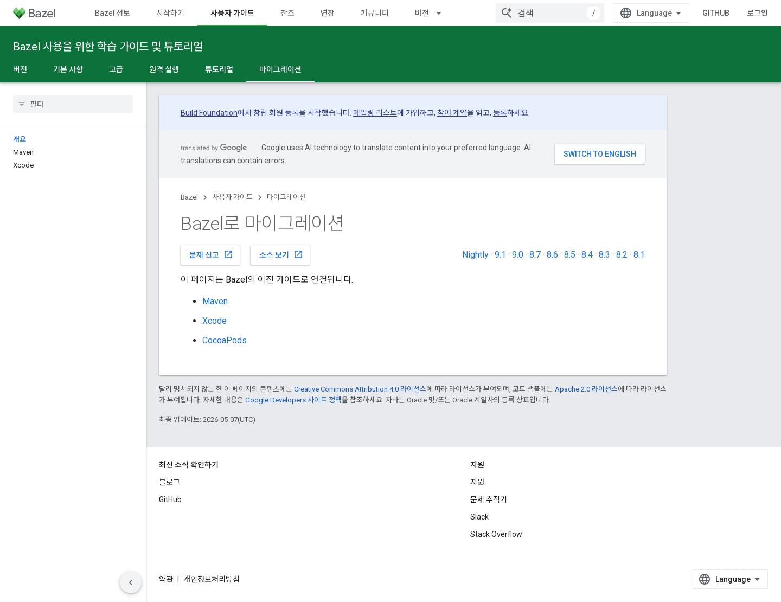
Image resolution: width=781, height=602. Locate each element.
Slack (479, 517)
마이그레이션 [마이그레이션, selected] (280, 69)
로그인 (757, 13)
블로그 (169, 482)
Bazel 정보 (112, 13)
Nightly (475, 254)
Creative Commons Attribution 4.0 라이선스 (360, 389)
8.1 (639, 254)
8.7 (535, 254)
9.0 (517, 254)
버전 (422, 13)
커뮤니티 (375, 13)
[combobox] (550, 13)
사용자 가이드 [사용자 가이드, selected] (232, 13)
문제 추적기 (488, 499)
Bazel (189, 197)
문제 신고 (211, 254)
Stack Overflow (496, 534)
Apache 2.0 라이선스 (586, 389)
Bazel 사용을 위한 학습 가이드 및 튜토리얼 (108, 46)
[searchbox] (73, 104)
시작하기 (170, 13)
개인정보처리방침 (211, 579)
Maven (215, 301)
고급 (116, 69)
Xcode (214, 321)
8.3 (604, 254)
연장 (328, 13)
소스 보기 (281, 254)
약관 (166, 579)
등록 (500, 112)
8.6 (552, 254)
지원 (477, 482)
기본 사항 (68, 69)
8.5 (569, 254)
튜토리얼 (219, 69)
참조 (287, 13)
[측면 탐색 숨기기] (131, 582)
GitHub (715, 13)
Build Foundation (209, 112)
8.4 (587, 254)
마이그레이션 (286, 197)
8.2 (622, 254)
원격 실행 (164, 69)
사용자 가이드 (232, 197)
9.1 (500, 254)
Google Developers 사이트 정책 (293, 400)
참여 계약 (452, 112)
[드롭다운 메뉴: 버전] (443, 13)
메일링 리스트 (375, 112)
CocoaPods (224, 340)
